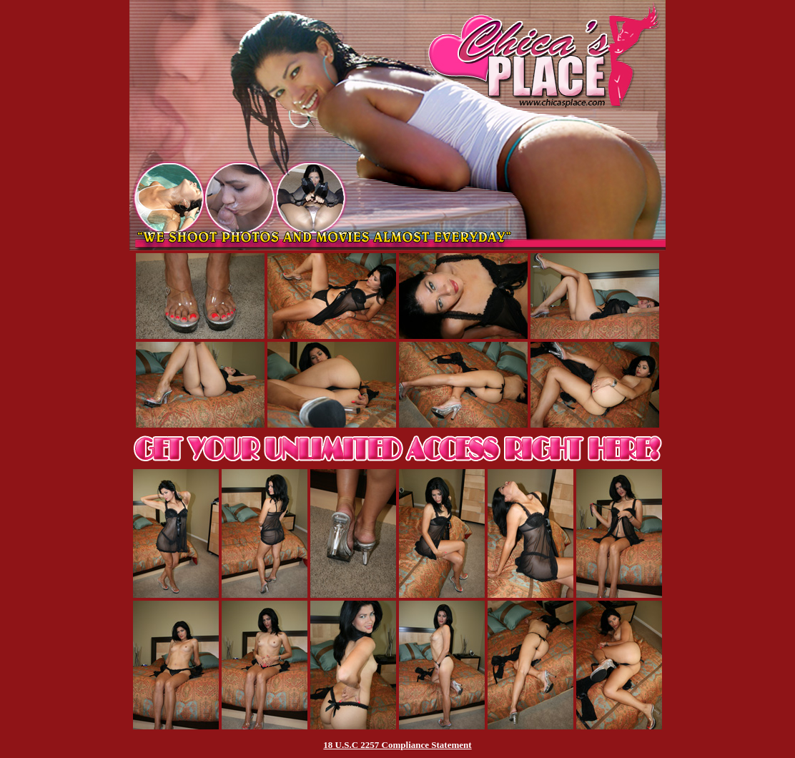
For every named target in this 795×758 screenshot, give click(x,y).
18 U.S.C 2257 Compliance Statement (397, 744)
